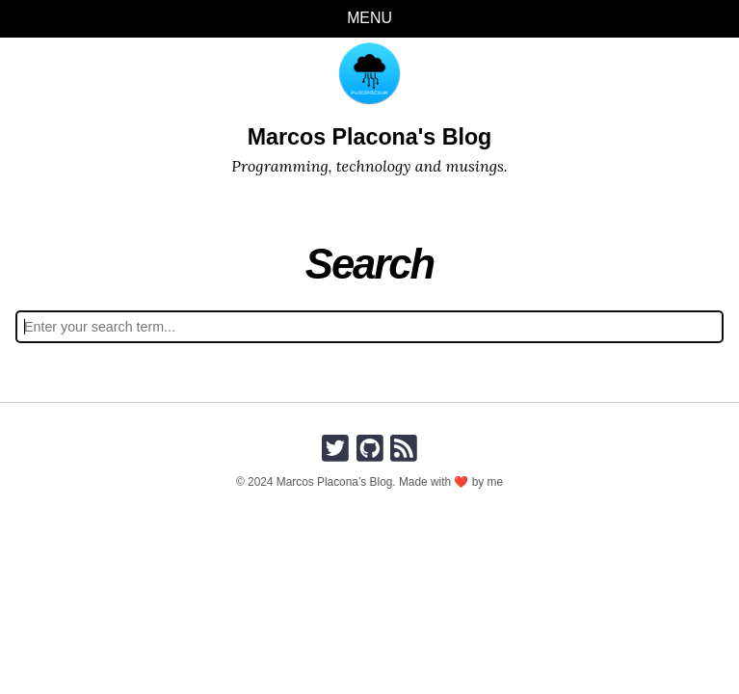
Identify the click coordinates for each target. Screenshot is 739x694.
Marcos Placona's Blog (370, 136)
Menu (369, 18)
